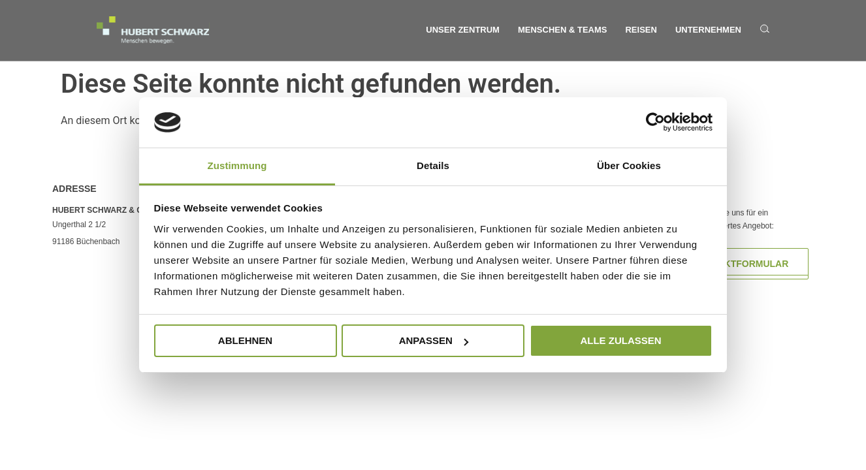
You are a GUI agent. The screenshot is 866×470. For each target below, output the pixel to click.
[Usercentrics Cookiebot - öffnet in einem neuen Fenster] (655, 122)
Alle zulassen (620, 340)
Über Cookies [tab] (629, 165)
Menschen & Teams (562, 30)
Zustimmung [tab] (237, 165)
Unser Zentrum (463, 30)
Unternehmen (708, 30)
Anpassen (433, 340)
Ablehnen (245, 340)
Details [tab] (433, 165)
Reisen (640, 30)
